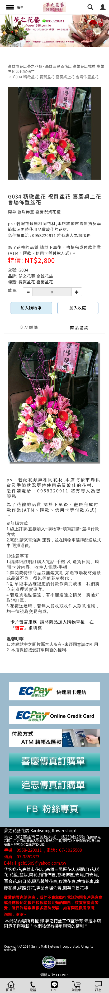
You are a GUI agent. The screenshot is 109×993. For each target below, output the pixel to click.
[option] (54, 30)
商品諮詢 (79, 327)
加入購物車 (31, 308)
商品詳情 (29, 327)
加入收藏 (77, 308)
